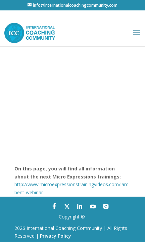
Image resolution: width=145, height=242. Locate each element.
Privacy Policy (55, 236)
